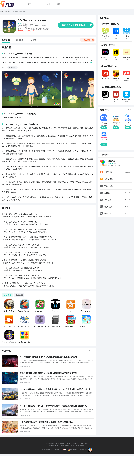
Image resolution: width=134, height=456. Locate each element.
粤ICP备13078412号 (54, 446)
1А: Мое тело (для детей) (17, 11)
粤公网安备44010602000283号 (77, 449)
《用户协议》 (57, 449)
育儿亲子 (12, 67)
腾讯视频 (111, 161)
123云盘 (104, 123)
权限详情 (39, 29)
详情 (103, 128)
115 (128, 123)
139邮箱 (104, 140)
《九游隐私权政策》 (47, 449)
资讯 (58, 4)
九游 (1, 11)
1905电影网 (116, 123)
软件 (48, 4)
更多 (90, 350)
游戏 (38, 4)
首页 (29, 4)
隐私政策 (46, 29)
